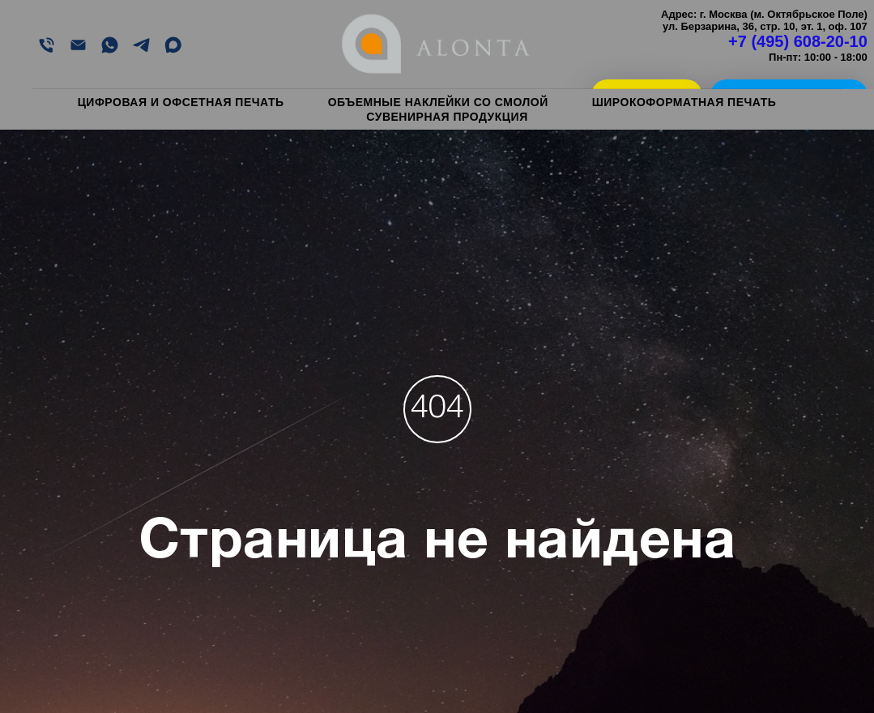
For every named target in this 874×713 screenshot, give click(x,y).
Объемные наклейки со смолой (438, 102)
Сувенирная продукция (446, 116)
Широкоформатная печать (684, 102)
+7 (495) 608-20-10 (798, 41)
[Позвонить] (46, 45)
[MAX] (173, 45)
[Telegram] (141, 45)
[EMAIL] (78, 45)
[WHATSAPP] (110, 45)
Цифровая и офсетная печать (181, 102)
